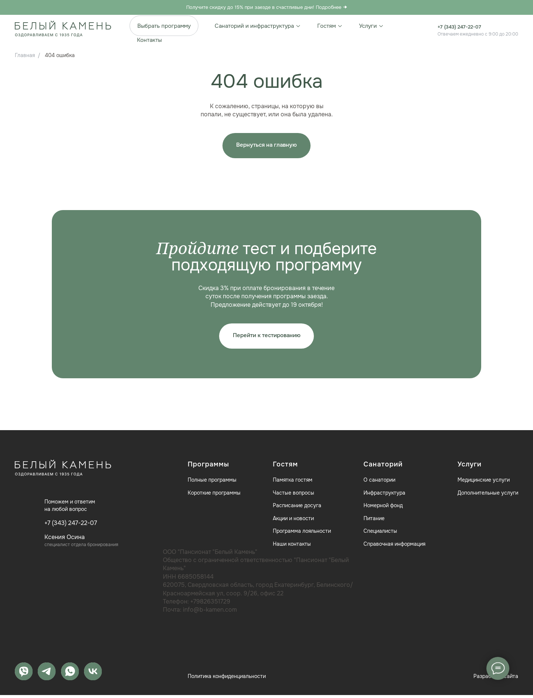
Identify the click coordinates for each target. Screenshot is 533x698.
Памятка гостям (292, 482)
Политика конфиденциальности (227, 679)
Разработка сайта (495, 679)
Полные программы (212, 482)
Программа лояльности (302, 533)
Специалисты (380, 533)
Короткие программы (214, 495)
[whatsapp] (71, 674)
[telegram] (47, 674)
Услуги (371, 26)
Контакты (149, 40)
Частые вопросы (293, 495)
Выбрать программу (164, 26)
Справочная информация (394, 546)
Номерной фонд (383, 508)
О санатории (379, 482)
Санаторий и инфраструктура (258, 26)
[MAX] (24, 674)
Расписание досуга (297, 508)
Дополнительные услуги (487, 495)
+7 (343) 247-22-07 (462, 26)
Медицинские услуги (483, 482)
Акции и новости (293, 521)
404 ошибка (60, 55)
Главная (25, 55)
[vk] (95, 674)
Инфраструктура (384, 495)
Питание (374, 521)
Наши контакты (292, 546)
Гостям (330, 26)
